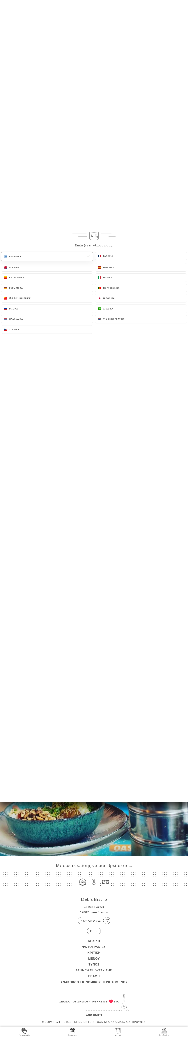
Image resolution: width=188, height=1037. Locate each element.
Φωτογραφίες (94, 946)
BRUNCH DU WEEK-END (94, 970)
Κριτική (93, 952)
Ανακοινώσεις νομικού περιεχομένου (94, 982)
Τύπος (93, 964)
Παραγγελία (24, 1031)
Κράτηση (72, 1031)
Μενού (94, 958)
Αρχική (94, 941)
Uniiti (97, 1015)
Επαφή (94, 976)
